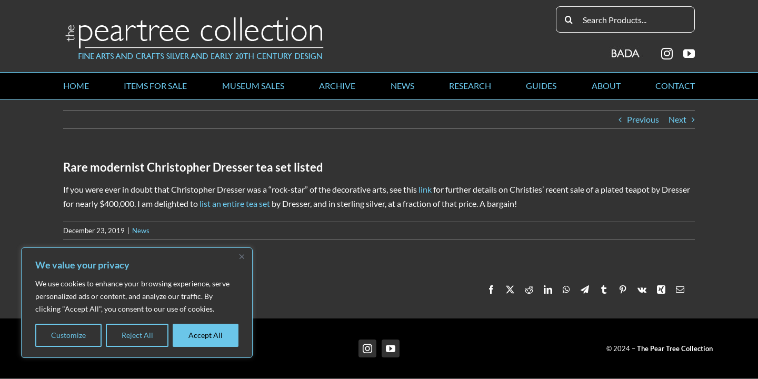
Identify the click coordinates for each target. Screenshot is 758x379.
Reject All (137, 335)
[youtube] (689, 53)
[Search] (569, 19)
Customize (68, 335)
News (140, 230)
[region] (137, 302)
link (425, 189)
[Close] (241, 256)
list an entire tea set (235, 203)
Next (677, 119)
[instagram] (667, 53)
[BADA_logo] (626, 50)
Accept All (205, 335)
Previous (643, 119)
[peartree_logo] (194, 19)
